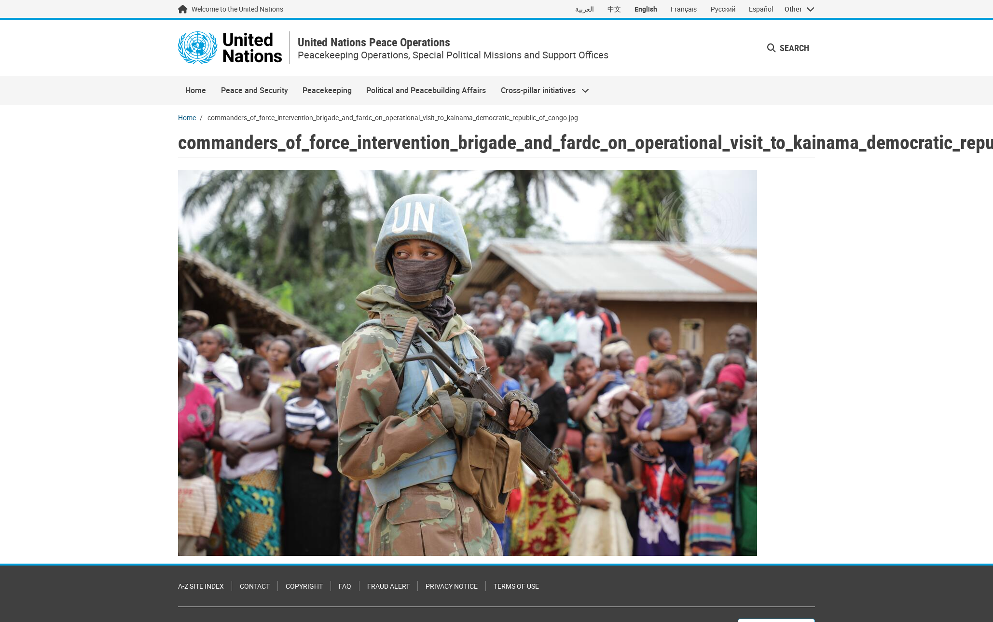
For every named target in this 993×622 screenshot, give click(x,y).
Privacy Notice (452, 586)
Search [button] (788, 48)
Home (195, 90)
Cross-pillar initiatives (541, 90)
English (645, 9)
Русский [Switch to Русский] (722, 9)
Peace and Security (254, 90)
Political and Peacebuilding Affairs (426, 90)
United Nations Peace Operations (374, 42)
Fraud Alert (388, 586)
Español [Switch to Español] (761, 9)
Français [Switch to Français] (684, 9)
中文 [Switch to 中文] (614, 9)
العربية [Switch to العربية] (584, 9)
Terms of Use (516, 586)
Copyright (304, 586)
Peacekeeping (327, 90)
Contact (255, 586)
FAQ (345, 586)
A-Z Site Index (201, 586)
